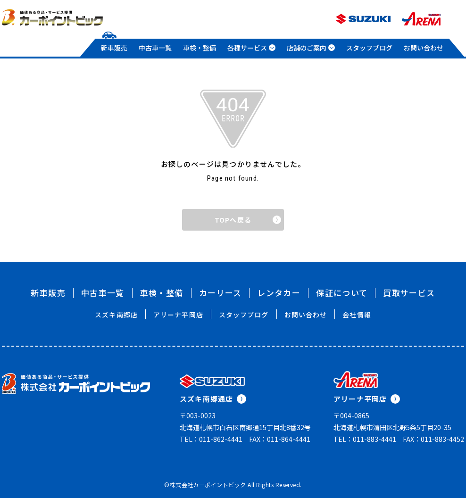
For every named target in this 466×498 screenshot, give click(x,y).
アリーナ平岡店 (178, 314)
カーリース (220, 293)
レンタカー (278, 293)
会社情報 (356, 314)
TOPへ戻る (248, 219)
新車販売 (114, 47)
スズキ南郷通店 (213, 399)
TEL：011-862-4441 (211, 439)
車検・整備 (199, 47)
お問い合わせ (423, 47)
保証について (341, 293)
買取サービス (409, 293)
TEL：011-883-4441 (364, 439)
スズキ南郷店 (116, 314)
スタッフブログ (369, 47)
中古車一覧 (155, 47)
